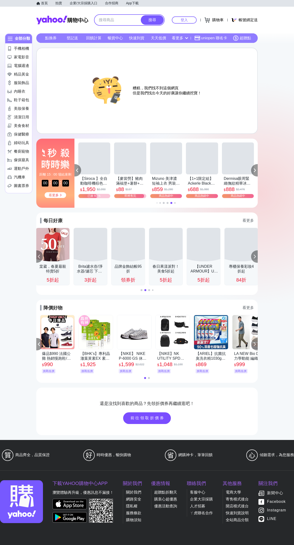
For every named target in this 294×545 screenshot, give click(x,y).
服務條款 (133, 513)
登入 (184, 20)
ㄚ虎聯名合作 (201, 513)
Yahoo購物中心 (62, 20)
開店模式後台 (237, 506)
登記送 (72, 38)
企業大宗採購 (201, 499)
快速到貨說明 (237, 513)
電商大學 (233, 492)
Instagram (276, 510)
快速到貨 (136, 38)
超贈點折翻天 (165, 492)
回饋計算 (93, 38)
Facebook (276, 502)
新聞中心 (275, 493)
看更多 (180, 38)
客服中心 (197, 492)
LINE (272, 519)
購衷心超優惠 (165, 499)
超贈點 (242, 38)
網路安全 (133, 499)
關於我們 (133, 492)
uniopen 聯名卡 (210, 38)
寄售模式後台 (237, 499)
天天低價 (158, 38)
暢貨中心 (115, 38)
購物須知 (133, 520)
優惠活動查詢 (165, 506)
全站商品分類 (237, 520)
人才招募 (197, 506)
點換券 (51, 38)
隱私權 (131, 506)
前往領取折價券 (148, 418)
